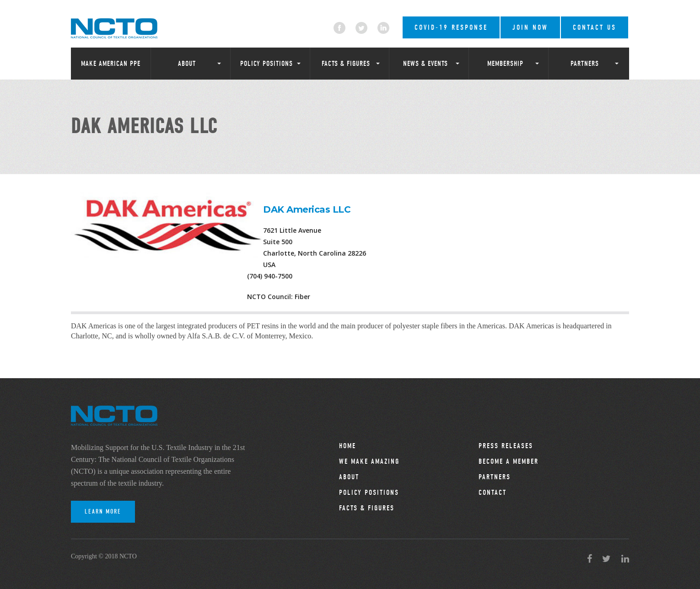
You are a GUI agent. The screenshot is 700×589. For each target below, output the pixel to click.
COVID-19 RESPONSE (451, 27)
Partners (585, 63)
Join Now (530, 27)
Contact (492, 492)
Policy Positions (266, 63)
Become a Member (508, 461)
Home (347, 446)
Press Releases (506, 446)
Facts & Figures (346, 63)
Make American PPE (110, 63)
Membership (505, 63)
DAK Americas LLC (306, 209)
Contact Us (594, 27)
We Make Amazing (369, 461)
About (187, 63)
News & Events (425, 63)
